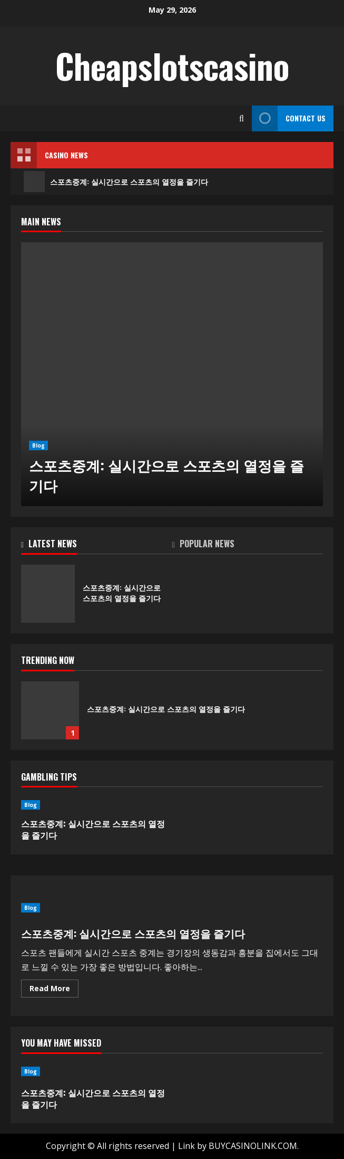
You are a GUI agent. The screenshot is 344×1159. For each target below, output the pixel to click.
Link (186, 1146)
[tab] (96, 546)
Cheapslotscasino (172, 65)
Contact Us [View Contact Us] (289, 118)
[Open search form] (241, 118)
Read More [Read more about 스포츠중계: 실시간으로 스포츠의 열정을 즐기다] (54, 990)
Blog (38, 445)
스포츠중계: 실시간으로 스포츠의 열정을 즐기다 (116, 181)
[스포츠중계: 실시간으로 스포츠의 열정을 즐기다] (172, 374)
